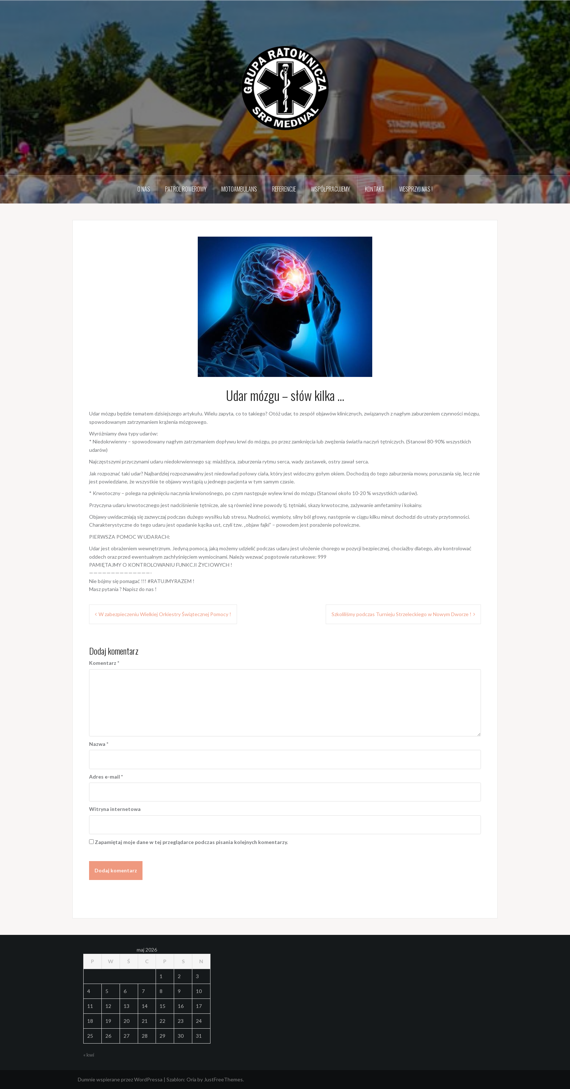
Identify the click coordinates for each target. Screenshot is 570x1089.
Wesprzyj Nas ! (416, 189)
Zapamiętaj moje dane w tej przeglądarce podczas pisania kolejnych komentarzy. (191, 842)
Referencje (284, 189)
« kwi (88, 1055)
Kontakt (374, 189)
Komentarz (104, 663)
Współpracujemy (330, 189)
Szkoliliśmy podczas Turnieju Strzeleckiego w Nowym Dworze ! (401, 614)
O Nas (143, 189)
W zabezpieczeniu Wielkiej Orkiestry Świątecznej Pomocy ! (165, 614)
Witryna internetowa (115, 809)
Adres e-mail (106, 776)
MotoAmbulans (239, 189)
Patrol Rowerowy (185, 189)
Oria (191, 1079)
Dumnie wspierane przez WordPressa (120, 1079)
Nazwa (98, 744)
